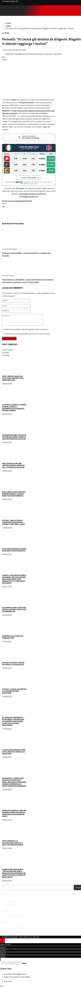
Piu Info (51, 158)
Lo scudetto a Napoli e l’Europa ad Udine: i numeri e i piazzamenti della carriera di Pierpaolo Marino (14, 407)
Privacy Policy (11, 900)
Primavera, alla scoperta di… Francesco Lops (13, 637)
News (7, 33)
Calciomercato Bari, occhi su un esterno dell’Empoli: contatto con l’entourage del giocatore (14, 437)
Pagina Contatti (12, 932)
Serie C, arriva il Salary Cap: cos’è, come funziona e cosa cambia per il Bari (12, 378)
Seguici (3, 947)
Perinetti (28, 201)
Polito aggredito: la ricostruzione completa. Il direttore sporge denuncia (12, 843)
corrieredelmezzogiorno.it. (28, 196)
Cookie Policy (11, 904)
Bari (3, 201)
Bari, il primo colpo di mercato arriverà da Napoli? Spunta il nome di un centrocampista (14, 494)
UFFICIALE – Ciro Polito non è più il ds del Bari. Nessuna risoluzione (14, 691)
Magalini (21, 201)
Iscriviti (3, 950)
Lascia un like (5, 944)
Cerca (4, 883)
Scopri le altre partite (29, 178)
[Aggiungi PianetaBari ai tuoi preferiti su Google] (28, 137)
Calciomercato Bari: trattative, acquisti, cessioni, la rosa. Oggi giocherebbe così (14, 609)
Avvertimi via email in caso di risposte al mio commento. (26, 329)
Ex (3, 33)
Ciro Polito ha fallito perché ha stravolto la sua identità (13, 663)
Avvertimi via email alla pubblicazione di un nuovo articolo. (28, 334)
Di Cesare (9, 201)
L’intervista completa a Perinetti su (32, 194)
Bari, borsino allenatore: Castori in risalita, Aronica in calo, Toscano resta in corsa (13, 465)
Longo (15, 201)
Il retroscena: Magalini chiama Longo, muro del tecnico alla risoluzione (14, 752)
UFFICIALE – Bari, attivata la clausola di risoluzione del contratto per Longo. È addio (13, 522)
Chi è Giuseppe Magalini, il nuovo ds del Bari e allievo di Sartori (14, 550)
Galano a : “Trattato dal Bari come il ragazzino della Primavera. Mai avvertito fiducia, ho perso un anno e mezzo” (14, 873)
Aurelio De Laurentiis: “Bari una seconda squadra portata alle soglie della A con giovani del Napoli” (14, 813)
